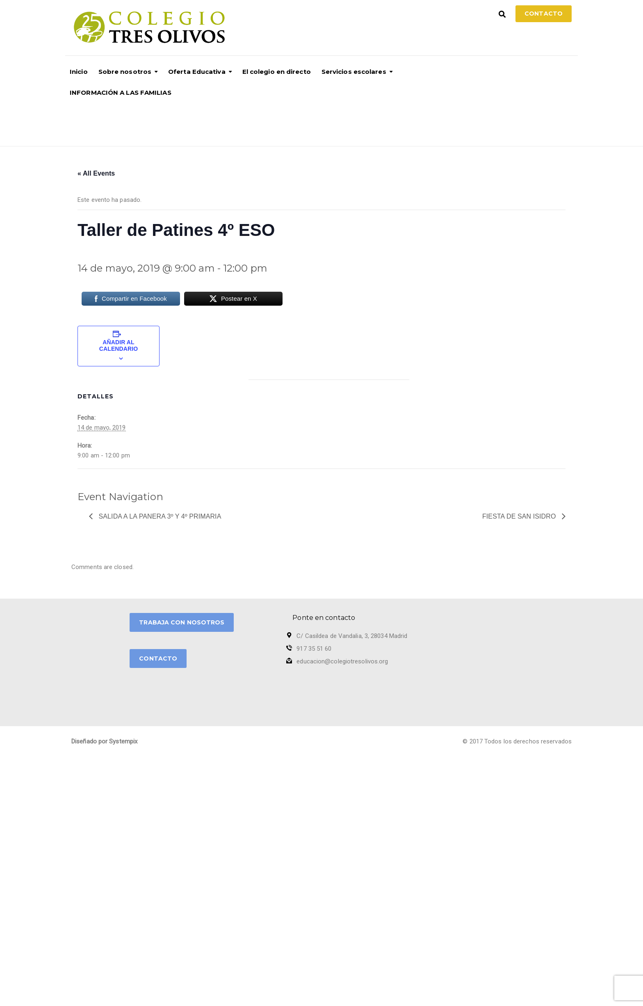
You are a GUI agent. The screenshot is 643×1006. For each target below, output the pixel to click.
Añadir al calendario (118, 345)
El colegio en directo (276, 71)
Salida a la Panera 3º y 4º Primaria (159, 516)
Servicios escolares (354, 71)
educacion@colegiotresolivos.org (342, 661)
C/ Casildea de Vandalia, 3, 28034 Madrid (351, 636)
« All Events (96, 173)
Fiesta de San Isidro (520, 516)
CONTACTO (158, 658)
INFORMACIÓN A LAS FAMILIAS (120, 92)
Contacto (543, 13)
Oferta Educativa (197, 71)
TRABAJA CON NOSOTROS (181, 622)
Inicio (79, 71)
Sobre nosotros (124, 71)
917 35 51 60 (313, 648)
